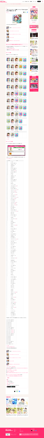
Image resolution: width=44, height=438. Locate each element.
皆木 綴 (13, 62)
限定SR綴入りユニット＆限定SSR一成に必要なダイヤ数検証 (16, 40)
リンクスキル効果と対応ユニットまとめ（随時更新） (12, 375)
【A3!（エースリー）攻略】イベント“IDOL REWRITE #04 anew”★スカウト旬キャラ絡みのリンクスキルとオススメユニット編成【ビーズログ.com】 (35, 56)
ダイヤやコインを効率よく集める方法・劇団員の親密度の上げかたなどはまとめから (15, 381)
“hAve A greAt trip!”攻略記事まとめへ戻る (11, 48)
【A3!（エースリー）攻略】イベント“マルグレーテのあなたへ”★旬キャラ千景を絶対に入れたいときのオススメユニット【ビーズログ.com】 (11, 422)
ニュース (23, 1)
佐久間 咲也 (16, 230)
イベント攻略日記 (13, 27)
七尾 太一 (17, 202)
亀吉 (12, 142)
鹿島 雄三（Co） (13, 335)
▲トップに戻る (7, 144)
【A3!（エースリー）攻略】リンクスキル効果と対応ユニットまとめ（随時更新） (35, 39)
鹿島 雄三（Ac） (13, 336)
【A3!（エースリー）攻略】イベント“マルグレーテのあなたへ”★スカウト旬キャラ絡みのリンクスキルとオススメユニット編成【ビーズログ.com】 (22, 422)
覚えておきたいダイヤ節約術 (12, 37)
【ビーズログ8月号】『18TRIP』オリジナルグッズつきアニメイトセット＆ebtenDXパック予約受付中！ (35, 65)
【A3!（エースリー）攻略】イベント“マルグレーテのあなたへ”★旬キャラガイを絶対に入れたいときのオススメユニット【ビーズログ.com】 (22, 412)
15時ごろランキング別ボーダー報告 (19, 27)
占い (35, 1)
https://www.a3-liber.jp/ (11, 388)
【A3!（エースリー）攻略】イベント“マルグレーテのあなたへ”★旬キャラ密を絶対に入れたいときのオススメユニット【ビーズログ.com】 (11, 412)
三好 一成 (8, 70)
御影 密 (16, 197)
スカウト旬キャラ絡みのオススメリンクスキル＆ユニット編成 (15, 359)
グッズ (34, 1)
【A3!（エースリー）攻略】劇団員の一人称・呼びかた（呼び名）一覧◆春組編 (35, 74)
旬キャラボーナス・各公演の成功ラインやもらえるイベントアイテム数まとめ (17, 34)
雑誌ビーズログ (27, 1)
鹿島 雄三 (16, 70)
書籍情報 (31, 1)
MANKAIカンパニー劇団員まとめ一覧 (11, 376)
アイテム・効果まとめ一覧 (9, 163)
